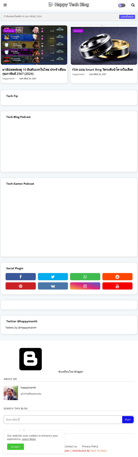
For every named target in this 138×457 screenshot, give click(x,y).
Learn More (29, 439)
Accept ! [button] (15, 446)
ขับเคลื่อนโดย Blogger (43, 371)
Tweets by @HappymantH (20, 327)
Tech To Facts (98, 450)
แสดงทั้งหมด (127, 16)
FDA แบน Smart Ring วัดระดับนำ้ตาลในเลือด (102, 69)
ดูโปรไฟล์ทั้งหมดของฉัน (31, 393)
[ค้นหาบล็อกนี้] (63, 419)
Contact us (70, 446)
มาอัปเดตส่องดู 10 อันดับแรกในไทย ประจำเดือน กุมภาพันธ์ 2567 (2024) (34, 71)
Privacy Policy (90, 446)
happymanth (28, 387)
